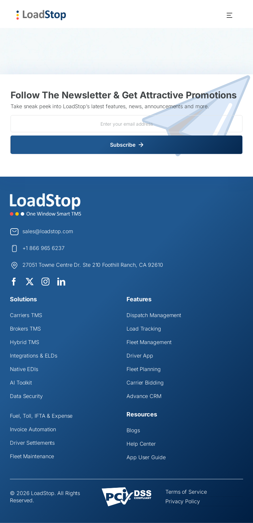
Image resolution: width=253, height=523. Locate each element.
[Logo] (45, 195)
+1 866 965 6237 (43, 248)
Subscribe (122, 144)
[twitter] (30, 282)
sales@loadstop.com (47, 231)
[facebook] (14, 282)
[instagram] (45, 282)
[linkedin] (61, 282)
